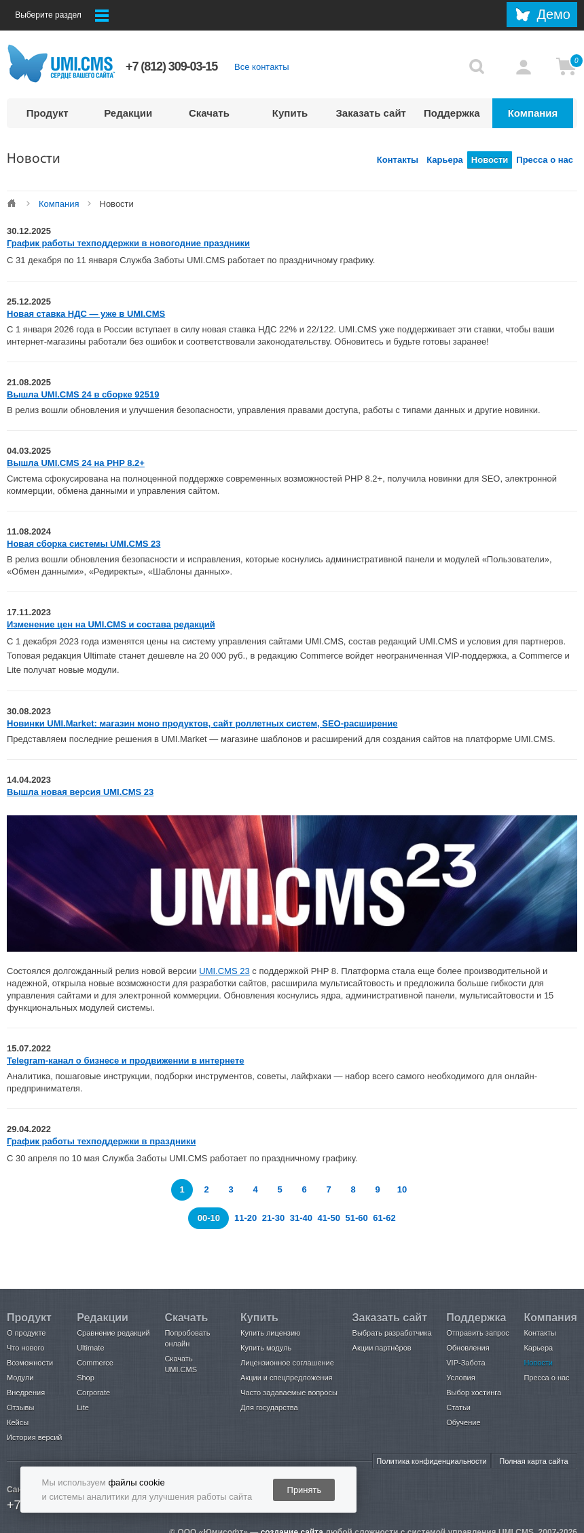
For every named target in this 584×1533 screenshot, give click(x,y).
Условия (460, 1378)
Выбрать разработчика (392, 1333)
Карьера (444, 160)
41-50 (330, 1218)
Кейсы (18, 1422)
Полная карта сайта (533, 1461)
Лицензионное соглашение (287, 1363)
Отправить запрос (477, 1333)
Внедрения (26, 1393)
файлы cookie (136, 1482)
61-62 (384, 1218)
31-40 (302, 1218)
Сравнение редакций (113, 1333)
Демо (553, 14)
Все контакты (261, 67)
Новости (490, 160)
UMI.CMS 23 (224, 971)
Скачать (209, 113)
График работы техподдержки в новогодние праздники (128, 243)
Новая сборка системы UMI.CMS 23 (84, 544)
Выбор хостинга (473, 1393)
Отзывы (20, 1407)
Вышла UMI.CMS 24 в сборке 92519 (83, 394)
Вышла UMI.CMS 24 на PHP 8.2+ (76, 463)
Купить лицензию (270, 1333)
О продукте (26, 1333)
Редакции (128, 113)
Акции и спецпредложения (286, 1378)
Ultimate (90, 1348)
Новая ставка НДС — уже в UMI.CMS (86, 314)
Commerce (95, 1363)
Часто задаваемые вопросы (288, 1393)
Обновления (467, 1348)
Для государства (268, 1407)
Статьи (458, 1407)
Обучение (463, 1422)
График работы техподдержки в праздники (101, 1141)
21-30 (274, 1218)
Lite (83, 1407)
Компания (533, 113)
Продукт (47, 113)
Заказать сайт (370, 113)
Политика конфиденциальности (431, 1461)
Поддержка (452, 113)
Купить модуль (265, 1348)
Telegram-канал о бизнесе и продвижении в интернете (125, 1060)
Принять (304, 1490)
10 (402, 1189)
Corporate (93, 1393)
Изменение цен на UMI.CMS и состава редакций (111, 624)
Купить (290, 113)
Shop (85, 1378)
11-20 (245, 1218)
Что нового (25, 1348)
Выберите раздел (62, 15)
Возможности (30, 1363)
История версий (34, 1437)
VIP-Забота (465, 1363)
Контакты (397, 160)
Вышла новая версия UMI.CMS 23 (80, 792)
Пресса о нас (544, 160)
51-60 (357, 1218)
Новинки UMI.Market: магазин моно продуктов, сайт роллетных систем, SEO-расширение (202, 723)
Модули (20, 1378)
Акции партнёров (382, 1348)
